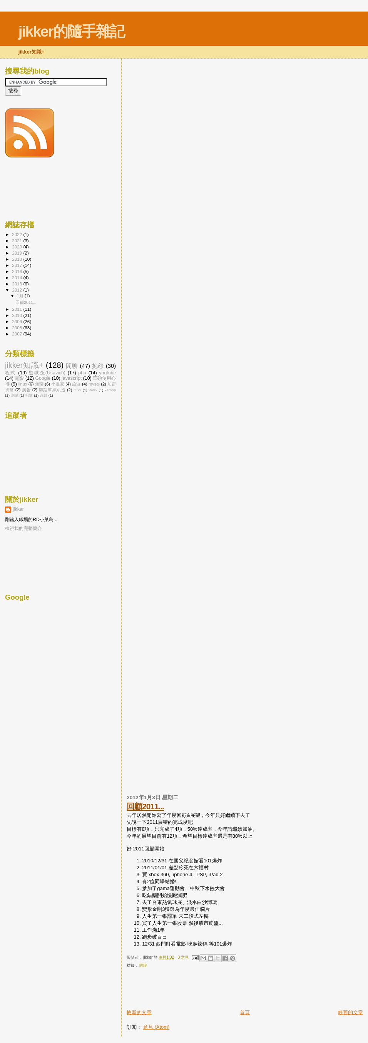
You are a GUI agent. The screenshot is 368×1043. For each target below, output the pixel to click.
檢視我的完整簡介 (23, 528)
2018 (17, 259)
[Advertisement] (217, 991)
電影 (19, 378)
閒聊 (143, 965)
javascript (72, 378)
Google (42, 378)
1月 (21, 295)
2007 (17, 333)
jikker (18, 509)
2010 (17, 315)
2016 (17, 271)
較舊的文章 (350, 1012)
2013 (17, 283)
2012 (17, 289)
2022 (17, 234)
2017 (17, 265)
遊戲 (43, 395)
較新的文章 (139, 1012)
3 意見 (183, 957)
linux (22, 384)
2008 (17, 327)
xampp (110, 390)
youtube (107, 373)
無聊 (39, 384)
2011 (17, 309)
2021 (17, 240)
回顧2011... (145, 806)
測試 (14, 395)
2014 (17, 277)
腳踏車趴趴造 (52, 389)
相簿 (29, 395)
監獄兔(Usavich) (47, 373)
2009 (17, 321)
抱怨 (98, 366)
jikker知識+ (24, 365)
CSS (77, 390)
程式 (10, 373)
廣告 (26, 389)
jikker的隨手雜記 (71, 31)
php (82, 373)
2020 (17, 246)
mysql (94, 384)
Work (93, 390)
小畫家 (57, 384)
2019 (17, 252)
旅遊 (76, 384)
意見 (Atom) (156, 1027)
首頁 (245, 1012)
